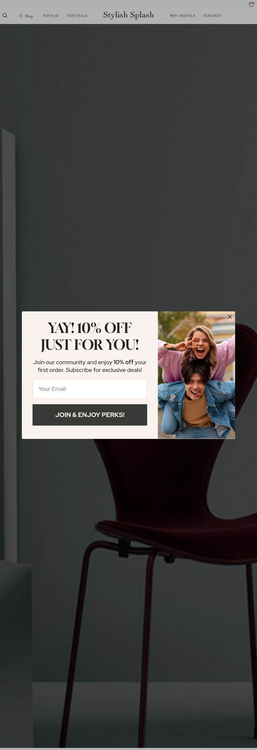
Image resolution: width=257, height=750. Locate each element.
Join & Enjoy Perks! (90, 415)
